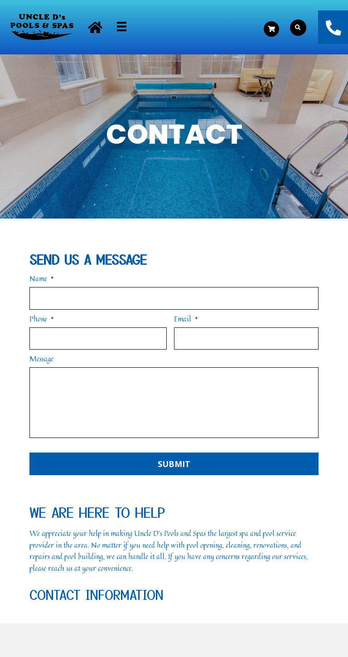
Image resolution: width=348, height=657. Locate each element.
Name (41, 278)
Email (186, 318)
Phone (41, 318)
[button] (95, 27)
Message (41, 358)
